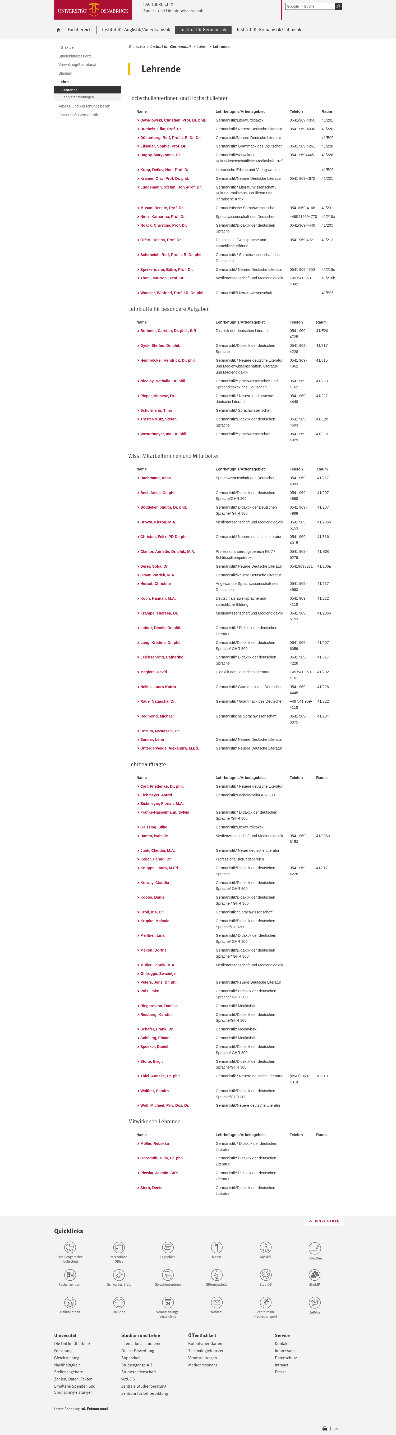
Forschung (63, 1350)
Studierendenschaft (138, 1371)
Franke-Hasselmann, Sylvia (164, 812)
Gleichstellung (66, 1357)
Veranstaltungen (202, 1357)
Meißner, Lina (152, 935)
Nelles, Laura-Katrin (158, 687)
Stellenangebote (68, 1371)
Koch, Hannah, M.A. (158, 598)
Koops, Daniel (152, 897)
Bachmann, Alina (155, 478)
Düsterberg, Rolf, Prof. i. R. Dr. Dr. (170, 138)
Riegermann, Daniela (159, 1006)
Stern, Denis (151, 1188)
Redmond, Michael (157, 716)
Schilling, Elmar (154, 1038)
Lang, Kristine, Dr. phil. (160, 642)
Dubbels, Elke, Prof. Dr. (161, 129)
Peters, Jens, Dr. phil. (159, 982)
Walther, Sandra (154, 1091)
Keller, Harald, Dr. (156, 859)
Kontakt (282, 1343)
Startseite (137, 46)
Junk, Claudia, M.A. (157, 850)
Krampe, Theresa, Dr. (159, 613)
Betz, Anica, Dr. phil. (158, 493)
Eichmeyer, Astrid (156, 795)
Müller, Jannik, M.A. (157, 965)
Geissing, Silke (153, 827)
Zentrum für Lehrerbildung (144, 1393)
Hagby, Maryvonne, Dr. (160, 155)
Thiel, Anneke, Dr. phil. (160, 1076)
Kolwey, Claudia (154, 883)
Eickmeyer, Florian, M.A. (162, 803)
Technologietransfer (205, 1350)
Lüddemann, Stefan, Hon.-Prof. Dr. (171, 187)
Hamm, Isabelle (154, 836)
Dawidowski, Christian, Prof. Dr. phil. (173, 120)
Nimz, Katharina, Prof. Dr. (163, 216)
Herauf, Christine (155, 583)
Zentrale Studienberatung (143, 1386)
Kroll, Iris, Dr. (152, 912)
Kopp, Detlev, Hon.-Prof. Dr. (165, 170)
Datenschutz (286, 1357)
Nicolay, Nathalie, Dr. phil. (163, 381)
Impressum (285, 1350)
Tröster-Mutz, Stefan (158, 419)
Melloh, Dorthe (153, 950)
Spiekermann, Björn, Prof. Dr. (166, 269)
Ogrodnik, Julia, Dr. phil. (162, 1158)
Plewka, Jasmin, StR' (159, 1173)
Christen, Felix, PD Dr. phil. (164, 537)
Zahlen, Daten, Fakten (73, 1379)
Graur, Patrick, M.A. (157, 575)
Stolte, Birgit (151, 1061)
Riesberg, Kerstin (156, 1014)
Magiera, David (153, 672)
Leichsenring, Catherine (161, 657)
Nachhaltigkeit (67, 1364)
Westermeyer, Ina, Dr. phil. (163, 434)
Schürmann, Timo (156, 410)
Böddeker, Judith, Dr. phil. (163, 507)
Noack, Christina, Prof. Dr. (163, 225)
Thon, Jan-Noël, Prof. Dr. (162, 278)
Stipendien (130, 1357)
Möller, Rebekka (154, 1143)
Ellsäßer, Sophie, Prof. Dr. (163, 146)
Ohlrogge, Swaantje (158, 973)
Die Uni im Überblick (72, 1343)
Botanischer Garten (205, 1343)
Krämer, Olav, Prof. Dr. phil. (164, 178)
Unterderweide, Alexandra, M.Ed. (169, 748)
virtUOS (128, 1379)
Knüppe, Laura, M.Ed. (159, 868)
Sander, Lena (152, 739)
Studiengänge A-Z (137, 1364)
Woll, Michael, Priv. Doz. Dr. (164, 1105)
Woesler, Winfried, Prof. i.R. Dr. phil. (172, 293)
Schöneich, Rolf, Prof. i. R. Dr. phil (170, 255)
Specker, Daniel (154, 1046)
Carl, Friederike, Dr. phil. (162, 786)
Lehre (201, 46)
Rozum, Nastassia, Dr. (160, 731)
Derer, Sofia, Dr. (154, 566)
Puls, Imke (149, 991)
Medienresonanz (202, 1364)
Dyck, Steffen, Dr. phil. (160, 345)
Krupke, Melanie (154, 921)
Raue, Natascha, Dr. (158, 701)
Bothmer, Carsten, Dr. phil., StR (168, 331)
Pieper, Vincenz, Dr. (157, 396)
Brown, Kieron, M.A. (158, 522)
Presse (281, 1371)
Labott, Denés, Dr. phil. (160, 628)
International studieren (141, 1343)
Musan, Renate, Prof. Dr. (162, 208)
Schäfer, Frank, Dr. (156, 1029)
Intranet (281, 1364)
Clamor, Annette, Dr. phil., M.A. (167, 551)
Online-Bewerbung (137, 1350)
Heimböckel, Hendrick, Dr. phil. (168, 360)
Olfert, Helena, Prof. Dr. (161, 240)
